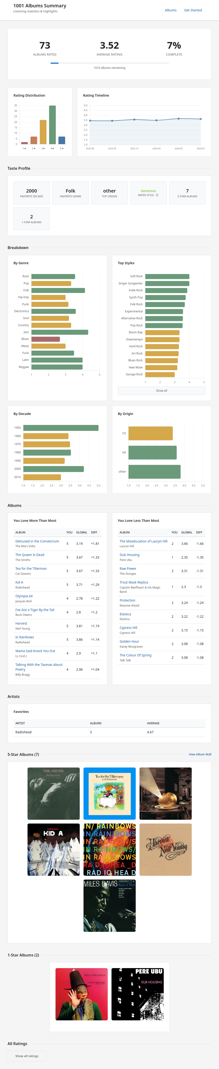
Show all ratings (26, 1056)
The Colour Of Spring (136, 655)
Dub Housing (130, 554)
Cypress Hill (128, 627)
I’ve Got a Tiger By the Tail (34, 609)
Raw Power (128, 568)
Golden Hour (129, 641)
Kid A (19, 582)
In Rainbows (24, 637)
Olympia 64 (24, 596)
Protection (127, 600)
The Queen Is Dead (29, 554)
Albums (171, 10)
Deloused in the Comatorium (37, 541)
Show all (161, 391)
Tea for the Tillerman (31, 568)
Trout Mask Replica (134, 582)
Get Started (193, 10)
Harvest (21, 623)
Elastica (125, 614)
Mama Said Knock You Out (35, 651)
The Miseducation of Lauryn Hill (144, 541)
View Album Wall (200, 754)
